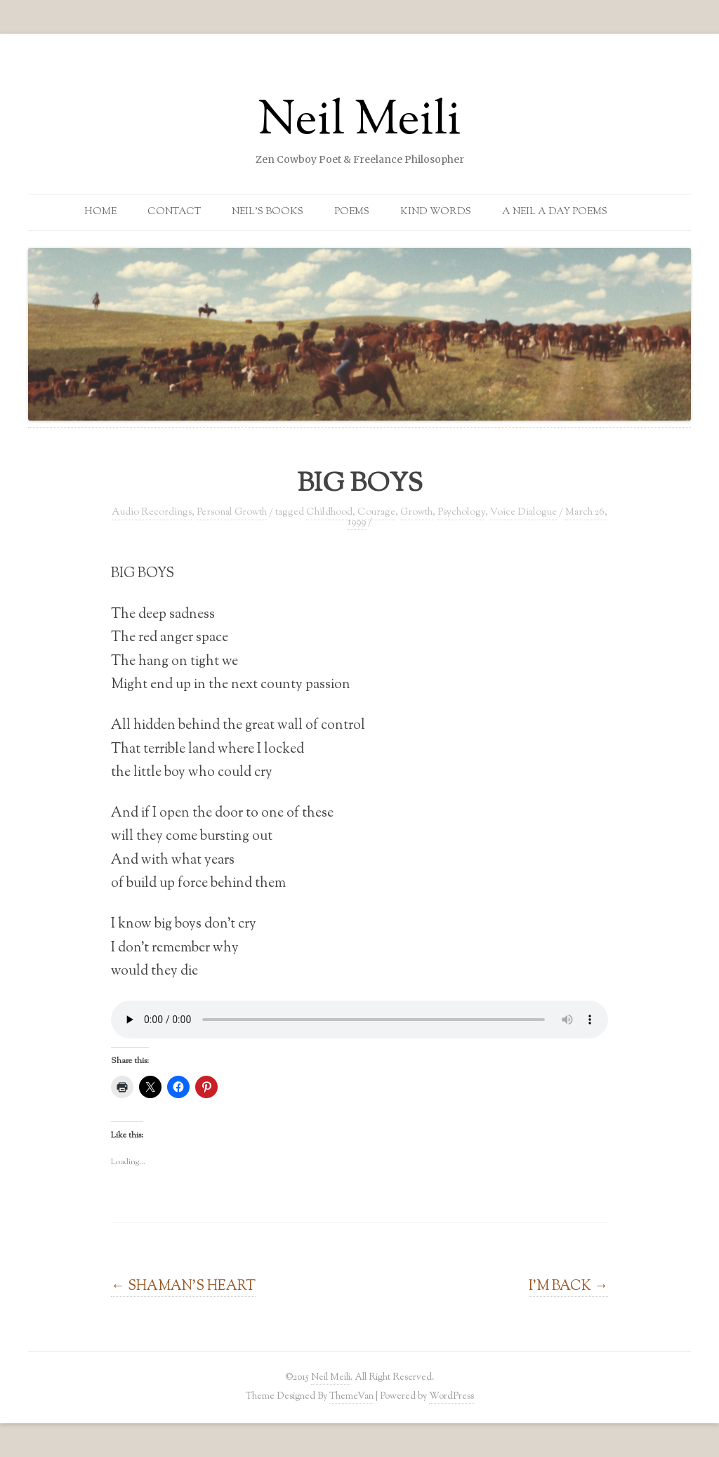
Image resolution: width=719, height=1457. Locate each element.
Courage (376, 513)
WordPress (451, 1396)
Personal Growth (232, 513)
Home (100, 212)
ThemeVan (351, 1396)
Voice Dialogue (523, 513)
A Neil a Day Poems (554, 212)
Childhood (329, 513)
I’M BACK (568, 1286)
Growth (416, 513)
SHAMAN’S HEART (183, 1286)
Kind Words (435, 212)
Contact (174, 212)
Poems (351, 212)
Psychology (461, 513)
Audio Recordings (152, 513)
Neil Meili (359, 122)
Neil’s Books (267, 212)
